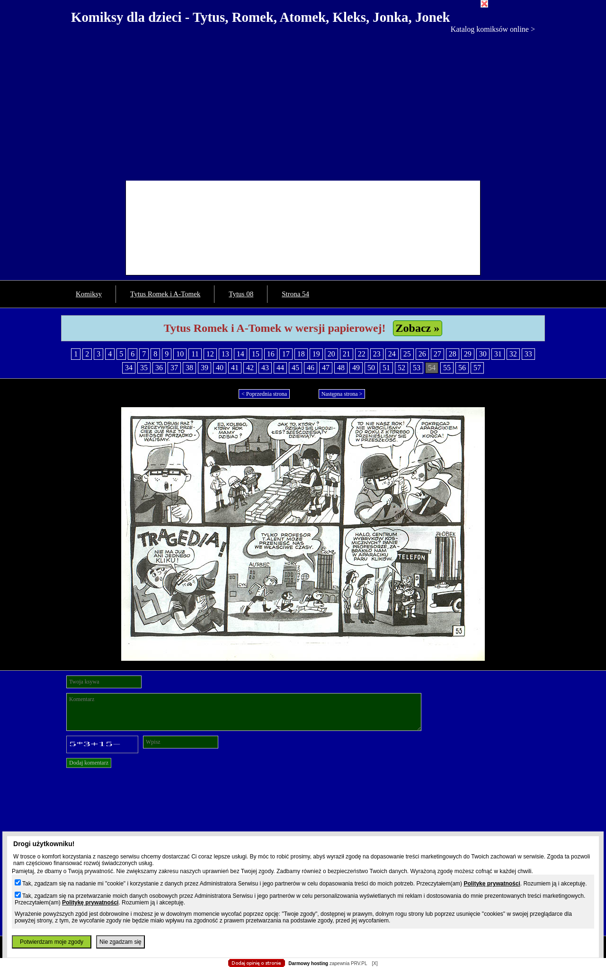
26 (422, 354)
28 (452, 354)
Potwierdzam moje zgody (51, 942)
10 (180, 354)
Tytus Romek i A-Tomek (165, 294)
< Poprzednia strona (264, 394)
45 (295, 368)
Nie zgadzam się (120, 942)
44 (280, 368)
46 (310, 368)
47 (326, 368)
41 (235, 368)
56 (462, 368)
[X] (374, 963)
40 (219, 368)
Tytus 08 (241, 294)
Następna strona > (342, 394)
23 (377, 354)
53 (416, 368)
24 (392, 354)
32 (513, 354)
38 (189, 368)
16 (271, 354)
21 (346, 354)
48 (341, 368)
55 (447, 368)
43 (265, 368)
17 (286, 354)
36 (159, 368)
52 (401, 368)
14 (240, 354)
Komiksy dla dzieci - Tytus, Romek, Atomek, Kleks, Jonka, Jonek (260, 17)
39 (204, 368)
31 (498, 354)
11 (194, 354)
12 (210, 354)
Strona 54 (295, 294)
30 (483, 354)
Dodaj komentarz (88, 762)
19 (316, 354)
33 (528, 354)
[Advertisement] (303, 104)
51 (386, 368)
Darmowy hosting (308, 963)
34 (129, 368)
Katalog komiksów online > (493, 29)
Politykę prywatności (491, 883)
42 (250, 368)
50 (371, 368)
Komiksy (89, 294)
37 (174, 368)
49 (356, 368)
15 (255, 354)
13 (225, 354)
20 (331, 354)
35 (144, 368)
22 (361, 354)
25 (407, 354)
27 (437, 354)
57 (477, 368)
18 (301, 354)
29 (468, 354)
